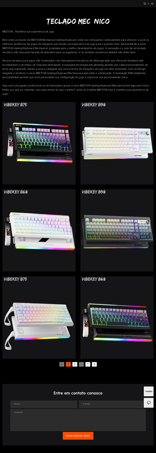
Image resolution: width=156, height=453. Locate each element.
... (81, 363)
